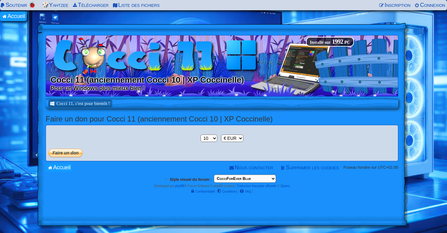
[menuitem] (19, 5)
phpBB (179, 186)
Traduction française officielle (257, 186)
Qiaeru (285, 186)
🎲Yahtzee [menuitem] (55, 5)
